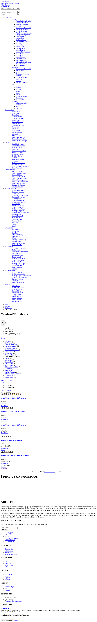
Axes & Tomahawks (18, 159)
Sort (3, 324)
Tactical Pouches (17, 245)
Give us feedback (49, 472)
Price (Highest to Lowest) (12, 335)
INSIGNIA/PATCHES (11, 538)
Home (2, 3)
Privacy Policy (9, 565)
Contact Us (12, 3)
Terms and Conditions (11, 554)
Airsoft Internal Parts (18, 183)
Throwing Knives (17, 154)
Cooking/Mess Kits (18, 200)
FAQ (6, 567)
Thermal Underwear (22, 24)
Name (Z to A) (9, 331)
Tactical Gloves (17, 299)
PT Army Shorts (21, 40)
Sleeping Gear (16, 221)
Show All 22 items (6, 380)
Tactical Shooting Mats (19, 139)
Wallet (14, 238)
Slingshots (15, 134)
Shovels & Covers (17, 219)
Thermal (18, 87)
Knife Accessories (17, 168)
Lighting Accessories (18, 274)
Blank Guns (15, 115)
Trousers (18, 94)
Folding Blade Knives (18, 146)
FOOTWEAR (9, 533)
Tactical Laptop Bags (18, 243)
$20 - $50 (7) (10, 385)
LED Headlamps (17, 272)
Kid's (13, 84)
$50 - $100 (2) (10, 387)
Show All (4, 322)
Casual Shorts (20, 38)
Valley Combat (5, 5)
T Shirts (18, 43)
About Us (7, 561)
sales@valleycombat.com (14, 601)
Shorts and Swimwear (22, 74)
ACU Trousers (20, 64)
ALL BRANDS (9, 541)
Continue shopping (7, 620)
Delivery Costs (9, 552)
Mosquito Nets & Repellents (20, 212)
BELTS (7, 536)
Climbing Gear (16, 199)
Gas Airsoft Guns (17, 187)
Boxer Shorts (20, 36)
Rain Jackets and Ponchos (24, 33)
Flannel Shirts (20, 46)
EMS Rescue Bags (17, 234)
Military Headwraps (18, 262)
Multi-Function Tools (18, 163)
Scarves (14, 269)
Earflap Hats (16, 250)
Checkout (16, 620)
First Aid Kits (16, 204)
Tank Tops (19, 79)
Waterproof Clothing (22, 23)
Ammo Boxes (16, 111)
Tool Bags (15, 233)
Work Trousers (20, 57)
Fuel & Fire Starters (18, 205)
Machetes (15, 161)
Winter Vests (20, 70)
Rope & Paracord (17, 216)
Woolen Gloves (17, 301)
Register (6, 1)
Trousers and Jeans (21, 82)
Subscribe (4, 529)
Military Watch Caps (18, 263)
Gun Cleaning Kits (17, 120)
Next (4, 468)
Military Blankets (17, 207)
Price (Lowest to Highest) (12, 333)
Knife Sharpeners (17, 164)
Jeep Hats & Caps (17, 255)
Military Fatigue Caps (18, 260)
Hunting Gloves (17, 289)
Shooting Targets (17, 132)
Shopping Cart (9, 549)
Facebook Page (9, 587)
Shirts (17, 93)
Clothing (7, 341)
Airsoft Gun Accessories (19, 178)
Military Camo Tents (18, 209)
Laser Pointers (16, 123)
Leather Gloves (16, 291)
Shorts (18, 91)
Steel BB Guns (16, 135)
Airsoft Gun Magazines (19, 180)
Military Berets (16, 257)
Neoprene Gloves (17, 292)
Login (2, 1)
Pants (17, 106)
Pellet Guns (15, 128)
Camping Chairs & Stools (20, 195)
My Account (8, 574)
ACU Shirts (19, 53)
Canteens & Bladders (18, 197)
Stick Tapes (15, 222)
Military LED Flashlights (19, 277)
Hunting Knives (17, 147)
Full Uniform (20, 99)
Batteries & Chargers (18, 185)
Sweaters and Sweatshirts (23, 28)
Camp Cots (15, 193)
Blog (6, 588)
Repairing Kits (16, 214)
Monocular (15, 127)
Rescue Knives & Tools (19, 151)
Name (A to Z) (9, 330)
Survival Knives (17, 152)
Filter (3, 320)
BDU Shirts (19, 55)
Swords (14, 158)
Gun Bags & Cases (18, 118)
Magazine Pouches (17, 125)
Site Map (7, 579)
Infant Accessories (21, 103)
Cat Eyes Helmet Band (19, 248)
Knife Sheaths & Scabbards (20, 166)
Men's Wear (8, 343)
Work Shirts (19, 45)
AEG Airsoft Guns (17, 171)
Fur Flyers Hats (17, 253)
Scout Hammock (17, 217)
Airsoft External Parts (18, 176)
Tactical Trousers (21, 60)
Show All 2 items (6, 390)
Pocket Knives (16, 149)
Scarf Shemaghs (17, 267)
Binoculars (15, 113)
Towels (14, 226)
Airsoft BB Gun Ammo (19, 173)
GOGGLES (8, 535)
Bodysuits (19, 108)
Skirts (17, 72)
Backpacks (15, 229)
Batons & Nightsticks (18, 190)
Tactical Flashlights (18, 282)
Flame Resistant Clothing (23, 21)
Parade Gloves (16, 296)
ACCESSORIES (10, 540)
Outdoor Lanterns (17, 279)
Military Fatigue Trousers (23, 62)
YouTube (7, 590)
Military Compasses (18, 210)
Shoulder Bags (16, 241)
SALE (3, 434)
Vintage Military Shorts (23, 34)
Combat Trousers (21, 58)
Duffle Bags (15, 231)
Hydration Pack (17, 236)
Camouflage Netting (18, 192)
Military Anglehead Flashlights (21, 275)
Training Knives (17, 156)
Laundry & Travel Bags (19, 240)
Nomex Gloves (16, 294)
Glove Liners (16, 286)
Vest (17, 86)
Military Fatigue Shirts (23, 52)
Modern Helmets (17, 265)
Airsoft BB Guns (17, 175)
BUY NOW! (4, 406)
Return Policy (9, 551)
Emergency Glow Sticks (19, 202)
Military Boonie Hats (18, 258)
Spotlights (15, 281)
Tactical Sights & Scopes (19, 140)
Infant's (14, 101)
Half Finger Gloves (18, 287)
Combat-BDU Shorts (22, 41)
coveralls (18, 26)
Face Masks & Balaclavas (20, 251)
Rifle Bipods (16, 130)
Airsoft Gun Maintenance (20, 181)
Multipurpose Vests (22, 29)
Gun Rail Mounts (17, 122)
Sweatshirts (19, 98)
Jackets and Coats (21, 31)
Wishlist (6, 3)
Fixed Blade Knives (18, 144)
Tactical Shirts (20, 50)
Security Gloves (17, 298)
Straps (14, 224)
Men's (14, 19)
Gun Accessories (17, 117)
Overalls (18, 81)
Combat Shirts (20, 48)
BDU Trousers (20, 65)
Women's (15, 67)
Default (7, 328)
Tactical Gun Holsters (18, 137)
